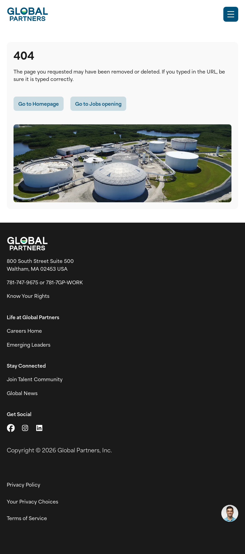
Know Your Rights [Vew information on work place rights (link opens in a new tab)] (28, 296)
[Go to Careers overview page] (27, 14)
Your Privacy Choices (32, 501)
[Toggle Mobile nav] (230, 14)
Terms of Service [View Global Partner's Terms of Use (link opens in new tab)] (27, 518)
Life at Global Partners (33, 317)
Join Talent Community (35, 379)
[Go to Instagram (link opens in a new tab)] (25, 428)
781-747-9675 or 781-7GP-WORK (45, 282)
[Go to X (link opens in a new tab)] (11, 428)
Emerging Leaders (28, 344)
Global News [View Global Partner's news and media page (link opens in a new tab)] (22, 393)
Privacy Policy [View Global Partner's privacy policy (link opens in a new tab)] (23, 484)
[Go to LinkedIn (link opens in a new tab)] (39, 428)
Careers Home (24, 330)
